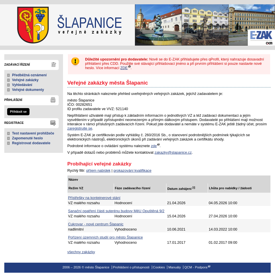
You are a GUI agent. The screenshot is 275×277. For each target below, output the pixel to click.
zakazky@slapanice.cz (173, 152)
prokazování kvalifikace (132, 170)
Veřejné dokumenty (28, 90)
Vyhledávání (22, 85)
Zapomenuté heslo (27, 138)
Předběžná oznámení (29, 75)
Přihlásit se (18, 111)
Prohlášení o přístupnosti (131, 267)
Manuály (174, 267)
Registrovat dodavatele (31, 143)
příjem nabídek (98, 170)
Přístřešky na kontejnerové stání (94, 198)
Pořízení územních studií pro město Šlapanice (105, 237)
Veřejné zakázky (25, 80)
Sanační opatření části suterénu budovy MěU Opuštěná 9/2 (116, 211)
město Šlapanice (28, 25)
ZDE (124, 68)
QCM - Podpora (195, 267)
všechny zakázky (81, 252)
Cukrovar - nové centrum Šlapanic (95, 224)
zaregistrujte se (79, 128)
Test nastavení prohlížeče (33, 133)
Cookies (159, 267)
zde (154, 146)
